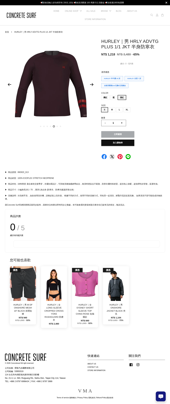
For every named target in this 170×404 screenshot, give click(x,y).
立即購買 (118, 134)
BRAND (106, 11)
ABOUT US (132, 11)
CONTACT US (93, 367)
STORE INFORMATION (95, 19)
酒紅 (122, 97)
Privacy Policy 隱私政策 (86, 398)
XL (127, 110)
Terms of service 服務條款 (66, 398)
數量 (103, 118)
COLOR (104, 93)
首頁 (7, 32)
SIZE (103, 105)
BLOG (118, 11)
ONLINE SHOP (73, 11)
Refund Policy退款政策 (104, 398)
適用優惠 (105, 72)
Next (92, 84)
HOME (56, 11)
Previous (9, 84)
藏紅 (105, 97)
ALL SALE (90, 11)
